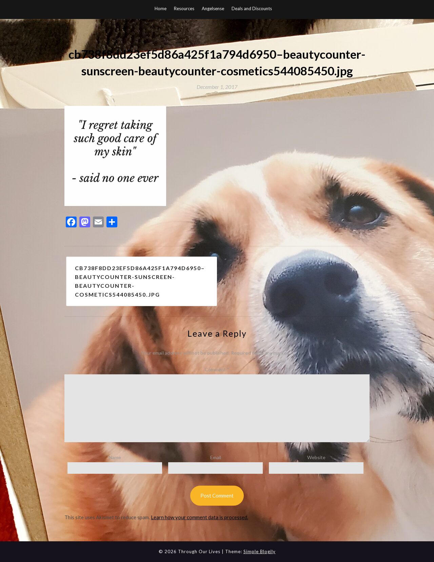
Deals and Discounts (252, 8)
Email (215, 457)
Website (316, 457)
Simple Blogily (259, 551)
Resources (184, 8)
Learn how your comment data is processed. (199, 517)
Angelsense (213, 8)
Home (160, 8)
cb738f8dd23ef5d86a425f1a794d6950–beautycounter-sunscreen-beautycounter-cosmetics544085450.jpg (140, 281)
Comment (217, 369)
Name (115, 457)
